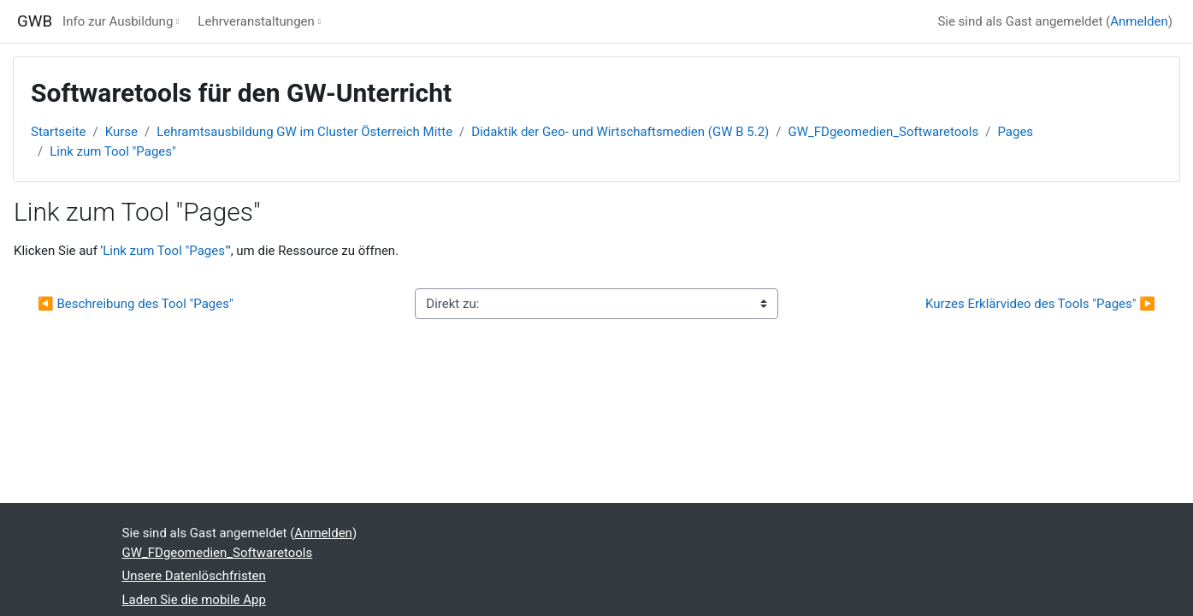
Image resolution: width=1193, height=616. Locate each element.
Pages (1015, 131)
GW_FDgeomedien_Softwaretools (883, 131)
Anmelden (1139, 21)
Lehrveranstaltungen (256, 21)
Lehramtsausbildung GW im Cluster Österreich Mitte (304, 131)
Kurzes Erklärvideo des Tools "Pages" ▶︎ (1040, 303)
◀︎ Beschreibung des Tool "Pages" (135, 303)
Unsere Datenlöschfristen (194, 575)
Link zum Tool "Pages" (113, 151)
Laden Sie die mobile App (194, 599)
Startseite (58, 131)
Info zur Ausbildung (117, 21)
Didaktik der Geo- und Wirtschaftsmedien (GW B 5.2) (620, 131)
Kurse (121, 131)
